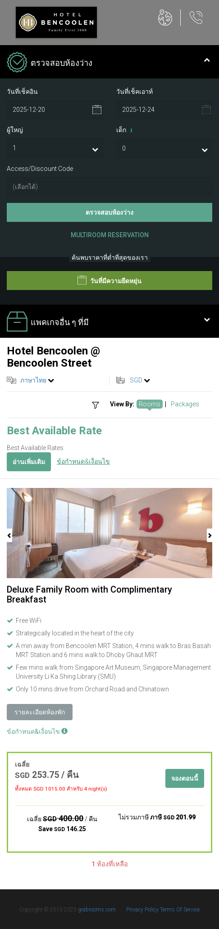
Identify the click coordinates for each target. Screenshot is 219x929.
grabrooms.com (97, 909)
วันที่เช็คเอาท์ (134, 91)
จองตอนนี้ (184, 778)
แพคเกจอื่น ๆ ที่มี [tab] (108, 322)
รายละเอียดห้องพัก (39, 712)
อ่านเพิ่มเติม (29, 461)
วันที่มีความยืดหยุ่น (109, 280)
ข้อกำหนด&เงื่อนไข (83, 461)
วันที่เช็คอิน (22, 91)
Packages (185, 404)
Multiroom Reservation (110, 235)
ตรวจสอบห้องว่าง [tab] (108, 63)
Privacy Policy (143, 909)
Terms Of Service (180, 909)
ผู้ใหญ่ (15, 129)
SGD (136, 380)
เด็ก (125, 130)
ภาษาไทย (33, 380)
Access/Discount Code (40, 168)
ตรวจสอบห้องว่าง (109, 212)
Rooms (149, 404)
